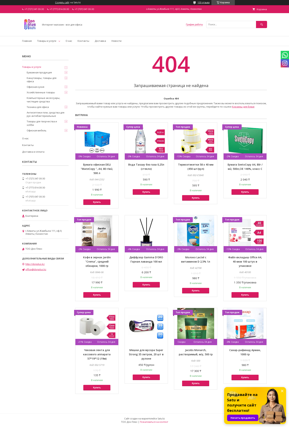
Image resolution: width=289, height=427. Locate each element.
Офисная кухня (35, 87)
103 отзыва (204, 2)
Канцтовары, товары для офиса (41, 79)
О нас (69, 40)
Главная (27, 40)
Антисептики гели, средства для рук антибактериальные (45, 114)
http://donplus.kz (35, 264)
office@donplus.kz (35, 269)
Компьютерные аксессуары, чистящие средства (43, 99)
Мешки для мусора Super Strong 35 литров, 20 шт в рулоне (146, 354)
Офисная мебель (36, 130)
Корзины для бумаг (243, 106)
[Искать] (261, 24)
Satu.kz (161, 418)
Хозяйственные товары (41, 92)
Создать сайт (62, 2)
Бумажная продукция (39, 72)
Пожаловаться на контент (154, 421)
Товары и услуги (46, 40)
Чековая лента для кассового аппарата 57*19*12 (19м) (97, 354)
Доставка (100, 40)
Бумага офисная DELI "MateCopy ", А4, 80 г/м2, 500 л (97, 169)
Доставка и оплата (33, 151)
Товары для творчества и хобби (42, 123)
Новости (116, 40)
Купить (97, 202)
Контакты (83, 40)
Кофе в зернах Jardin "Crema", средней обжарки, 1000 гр (97, 262)
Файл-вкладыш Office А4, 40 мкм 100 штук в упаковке (245, 262)
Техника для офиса (38, 107)
